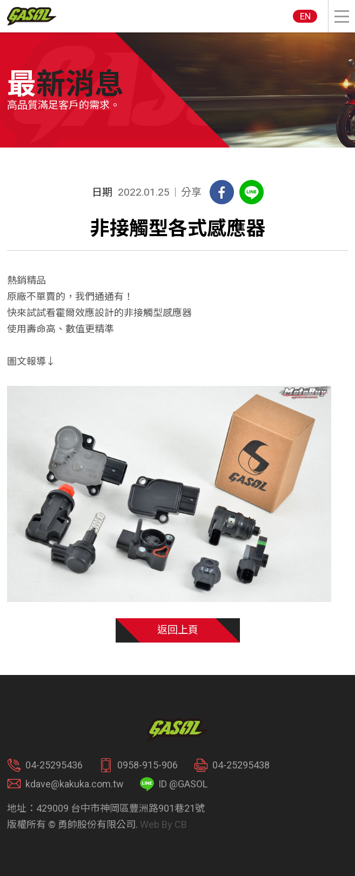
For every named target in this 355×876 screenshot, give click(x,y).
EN (305, 16)
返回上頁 (177, 630)
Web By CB (163, 824)
